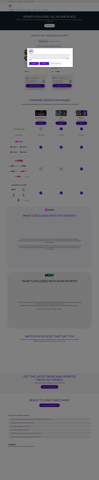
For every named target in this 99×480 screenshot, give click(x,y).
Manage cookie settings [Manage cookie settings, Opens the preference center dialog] (55, 63)
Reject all (44, 63)
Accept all (34, 63)
